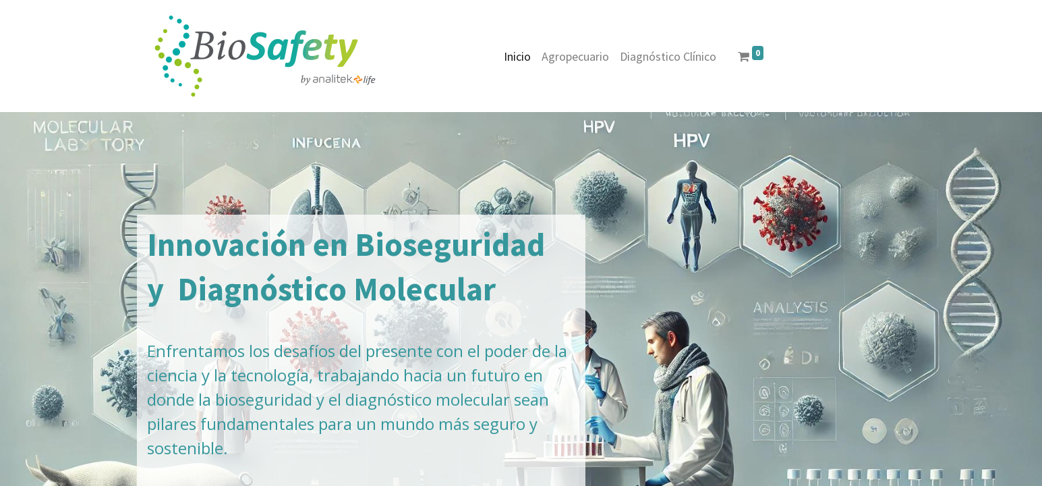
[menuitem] (517, 56)
